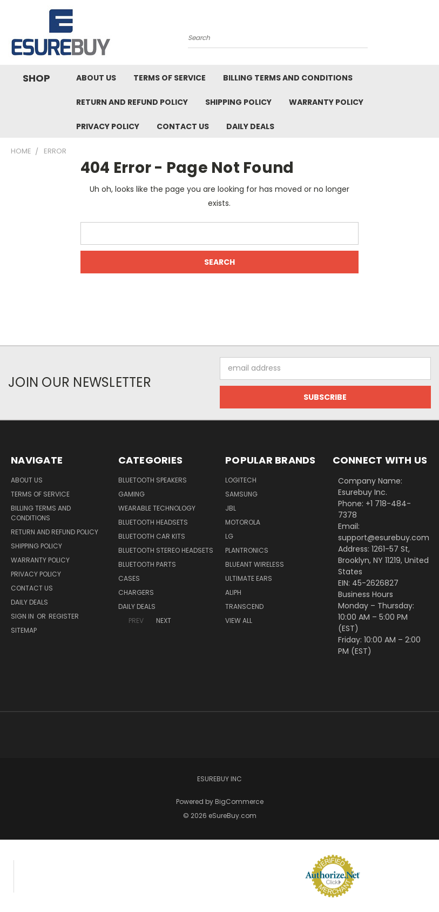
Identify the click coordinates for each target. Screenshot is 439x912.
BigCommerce (239, 801)
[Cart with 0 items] (428, 35)
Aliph (233, 592)
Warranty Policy (326, 102)
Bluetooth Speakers (152, 480)
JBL (230, 508)
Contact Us (183, 126)
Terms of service (169, 77)
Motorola (242, 522)
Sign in (23, 616)
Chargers (136, 592)
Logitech (240, 480)
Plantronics (246, 550)
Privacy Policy (107, 126)
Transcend (244, 606)
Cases (129, 578)
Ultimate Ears (248, 578)
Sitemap (24, 630)
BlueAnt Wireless (254, 564)
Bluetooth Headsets (153, 522)
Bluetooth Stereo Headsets (165, 550)
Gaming (131, 494)
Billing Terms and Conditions (288, 77)
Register (64, 616)
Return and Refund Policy (132, 102)
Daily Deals (250, 126)
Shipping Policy (238, 102)
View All (238, 620)
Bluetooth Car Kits (151, 536)
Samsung (241, 494)
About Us (96, 77)
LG (229, 536)
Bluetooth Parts (147, 564)
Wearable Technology (156, 508)
